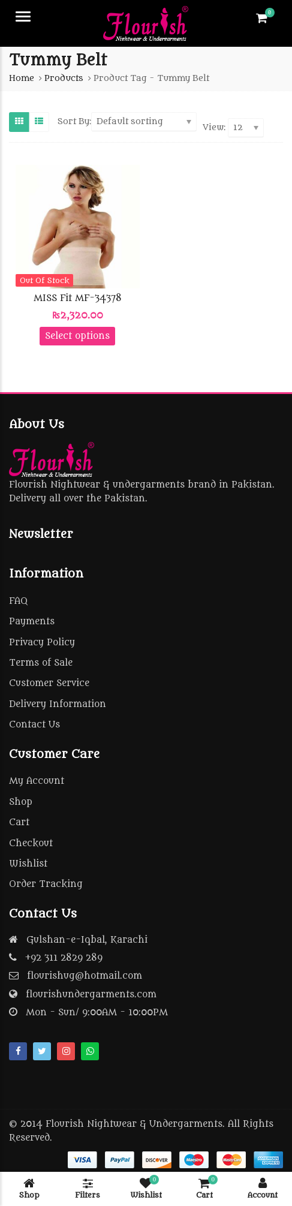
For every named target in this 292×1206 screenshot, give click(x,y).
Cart (19, 822)
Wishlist (28, 864)
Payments (32, 621)
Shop (20, 802)
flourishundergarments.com (91, 995)
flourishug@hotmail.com (84, 976)
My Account (36, 781)
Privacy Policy (42, 642)
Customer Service (49, 683)
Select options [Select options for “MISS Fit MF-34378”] (77, 336)
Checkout (31, 843)
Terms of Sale (41, 663)
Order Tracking (46, 884)
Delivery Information (57, 704)
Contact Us (34, 725)
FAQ (18, 601)
